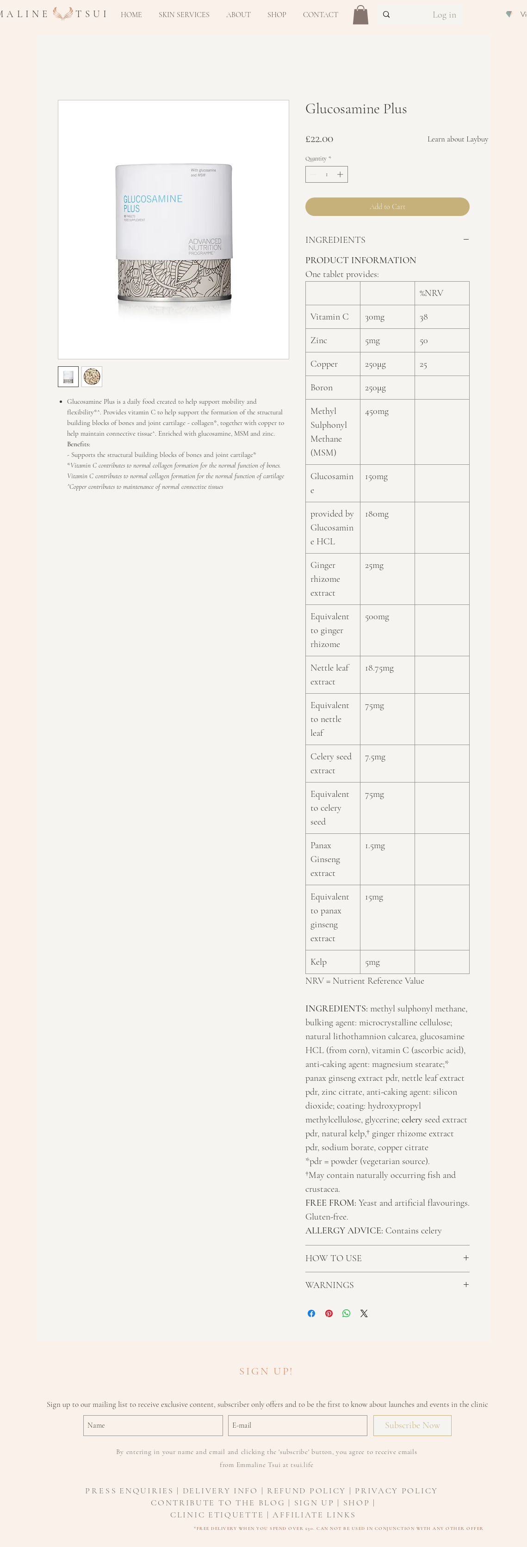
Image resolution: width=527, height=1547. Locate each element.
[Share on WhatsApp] (346, 1313)
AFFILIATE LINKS (314, 1515)
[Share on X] (364, 1313)
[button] (184, 14)
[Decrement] (312, 174)
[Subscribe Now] (412, 1425)
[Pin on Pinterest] (329, 1313)
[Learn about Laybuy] (457, 139)
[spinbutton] (326, 174)
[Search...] (398, 14)
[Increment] (341, 174)
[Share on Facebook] (311, 1313)
